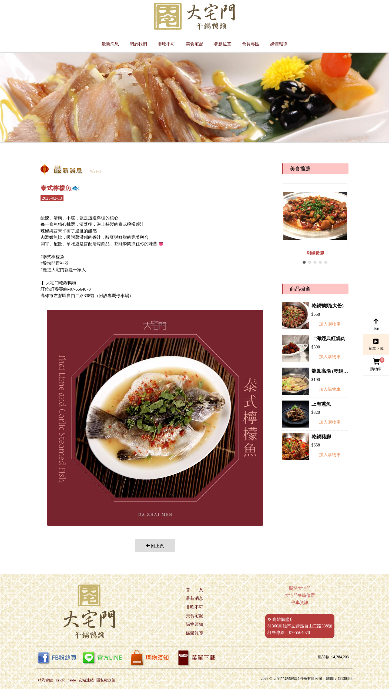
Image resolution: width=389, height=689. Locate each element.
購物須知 (194, 624)
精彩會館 (45, 680)
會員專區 (250, 44)
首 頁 (194, 589)
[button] (304, 262)
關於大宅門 (300, 588)
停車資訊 (299, 602)
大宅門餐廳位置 (300, 595)
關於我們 (138, 44)
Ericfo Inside (66, 680)
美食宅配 (194, 44)
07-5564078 (299, 632)
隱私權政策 (105, 680)
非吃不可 (166, 44)
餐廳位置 (222, 44)
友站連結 (86, 680)
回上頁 (155, 545)
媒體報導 (278, 44)
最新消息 (110, 44)
